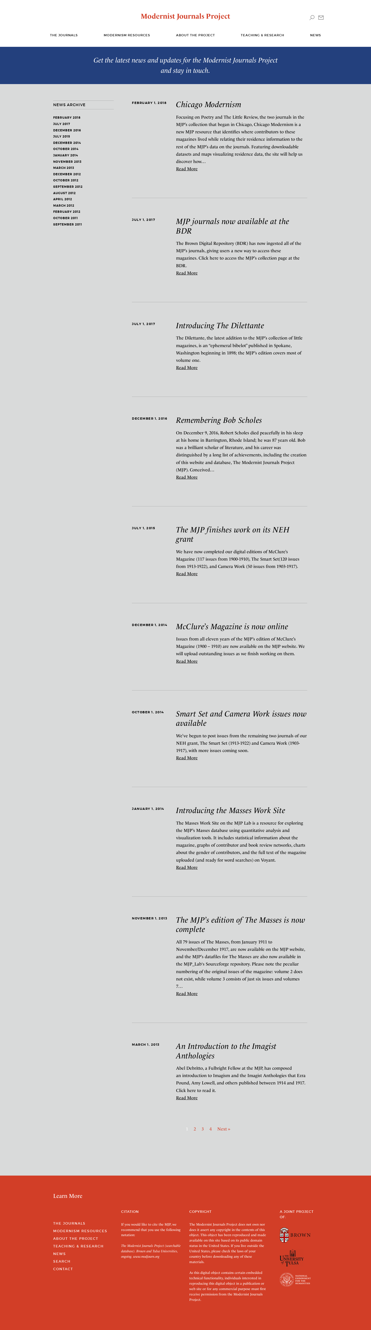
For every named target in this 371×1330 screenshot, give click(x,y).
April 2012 (62, 199)
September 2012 (68, 187)
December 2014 (67, 143)
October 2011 (65, 218)
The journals (64, 35)
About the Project (195, 35)
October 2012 (65, 180)
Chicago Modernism (208, 104)
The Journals (69, 1223)
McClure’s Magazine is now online (232, 626)
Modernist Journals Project (185, 16)
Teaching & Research (262, 35)
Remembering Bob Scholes (219, 420)
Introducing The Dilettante (220, 325)
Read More (187, 168)
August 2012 (64, 193)
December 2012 (67, 174)
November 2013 (67, 162)
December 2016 (67, 130)
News (315, 35)
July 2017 (61, 124)
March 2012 (63, 206)
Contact (63, 1269)
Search (62, 1261)
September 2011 (67, 224)
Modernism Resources (127, 35)
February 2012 (66, 212)
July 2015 (61, 136)
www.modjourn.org (146, 1256)
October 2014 (65, 149)
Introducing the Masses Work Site (230, 810)
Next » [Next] (223, 1128)
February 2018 (67, 118)
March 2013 (63, 168)
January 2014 (65, 155)
